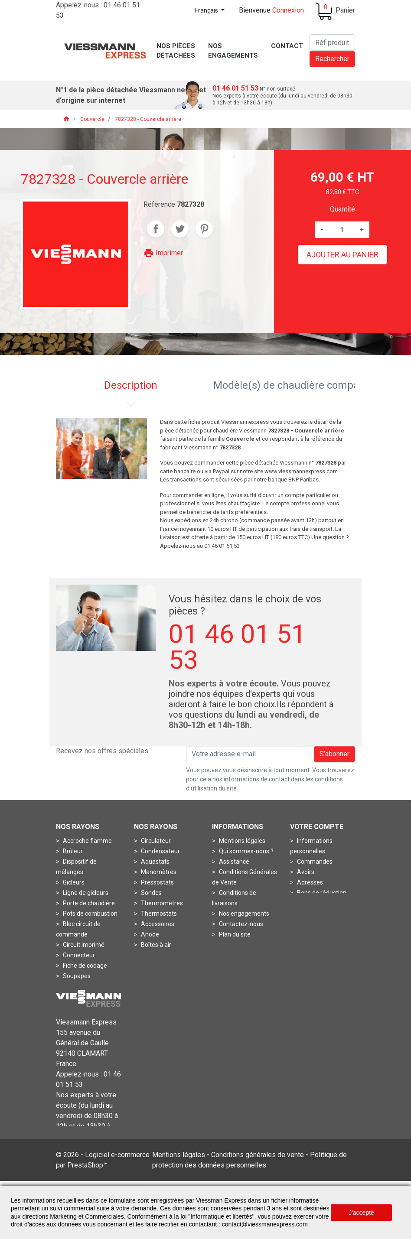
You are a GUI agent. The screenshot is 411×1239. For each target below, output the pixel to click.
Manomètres (158, 871)
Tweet (180, 228)
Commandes (314, 861)
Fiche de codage (84, 965)
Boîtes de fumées (164, 955)
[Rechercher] (332, 42)
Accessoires (157, 923)
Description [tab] (130, 385)
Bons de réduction (321, 892)
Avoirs (305, 871)
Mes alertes (312, 903)
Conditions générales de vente (257, 1179)
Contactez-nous (240, 923)
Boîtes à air (155, 944)
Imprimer (163, 253)
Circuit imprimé (83, 944)
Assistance (233, 861)
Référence (159, 204)
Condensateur (160, 851)
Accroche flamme (87, 840)
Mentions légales (178, 1179)
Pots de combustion (89, 913)
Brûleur (72, 851)
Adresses (309, 882)
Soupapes (76, 975)
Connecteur (78, 955)
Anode (149, 934)
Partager (155, 228)
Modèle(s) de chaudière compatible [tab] (284, 385)
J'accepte (361, 1212)
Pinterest (204, 228)
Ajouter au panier (342, 254)
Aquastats (155, 861)
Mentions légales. (242, 840)
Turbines (74, 986)
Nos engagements (243, 913)
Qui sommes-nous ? (246, 851)
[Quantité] (342, 229)
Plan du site (234, 934)
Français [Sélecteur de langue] (207, 10)
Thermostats (158, 913)
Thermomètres (161, 903)
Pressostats (157, 882)
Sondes (151, 892)
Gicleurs (73, 882)
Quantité (342, 209)
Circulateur (155, 840)
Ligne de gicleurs (85, 892)
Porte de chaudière (88, 903)
